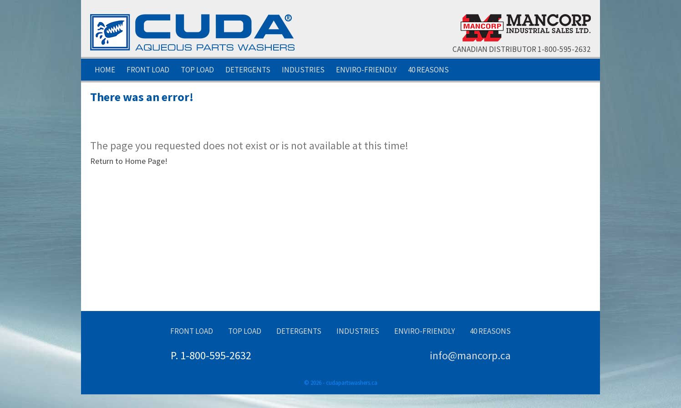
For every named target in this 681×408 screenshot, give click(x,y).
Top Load (197, 70)
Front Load (148, 70)
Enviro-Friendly (366, 70)
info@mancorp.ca (470, 355)
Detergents (247, 70)
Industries (303, 70)
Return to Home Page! (129, 161)
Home (105, 70)
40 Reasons (428, 70)
